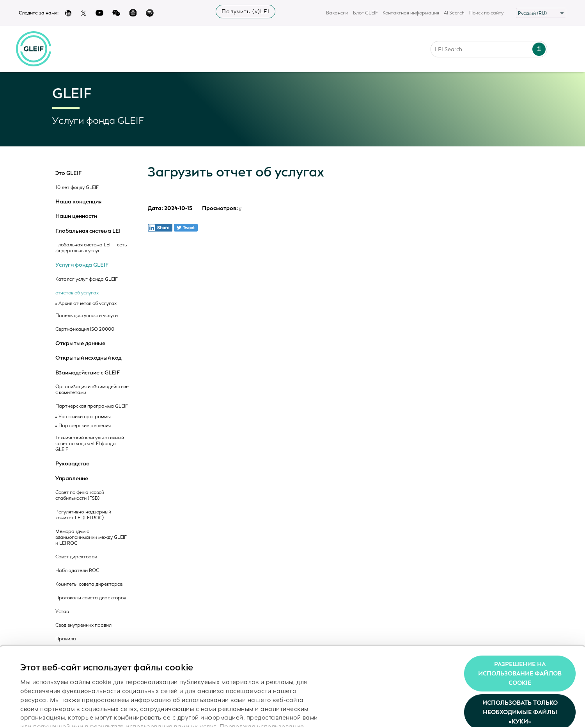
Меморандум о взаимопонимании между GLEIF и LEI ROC (91, 537)
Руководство (72, 463)
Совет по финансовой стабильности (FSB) (79, 495)
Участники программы (84, 417)
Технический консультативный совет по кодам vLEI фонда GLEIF (89, 444)
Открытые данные (80, 343)
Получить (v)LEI (245, 11)
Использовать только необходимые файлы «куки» (520, 663)
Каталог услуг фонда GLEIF (86, 279)
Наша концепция (78, 201)
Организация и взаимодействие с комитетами (92, 390)
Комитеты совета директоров (88, 584)
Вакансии (337, 13)
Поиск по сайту (486, 13)
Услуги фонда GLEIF (81, 265)
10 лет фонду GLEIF (77, 188)
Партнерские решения (84, 426)
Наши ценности (76, 216)
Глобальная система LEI (88, 231)
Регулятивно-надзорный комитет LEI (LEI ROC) (83, 515)
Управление (71, 478)
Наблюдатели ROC (77, 571)
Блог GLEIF (365, 13)
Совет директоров (76, 557)
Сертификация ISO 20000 (84, 329)
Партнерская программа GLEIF (91, 406)
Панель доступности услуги (86, 316)
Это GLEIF (68, 173)
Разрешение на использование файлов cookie (520, 624)
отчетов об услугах (77, 293)
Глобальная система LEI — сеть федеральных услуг (91, 248)
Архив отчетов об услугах (87, 303)
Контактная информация (411, 13)
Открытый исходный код (88, 358)
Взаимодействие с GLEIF (87, 372)
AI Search (454, 13)
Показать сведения (48, 712)
